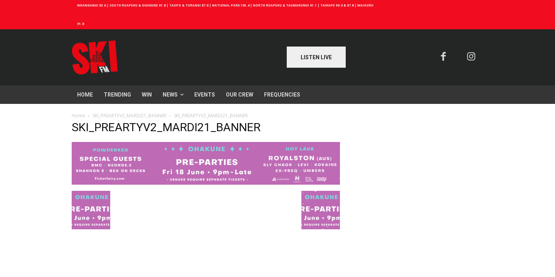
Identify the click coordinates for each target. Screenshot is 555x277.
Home (78, 115)
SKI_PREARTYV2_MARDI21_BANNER (129, 115)
